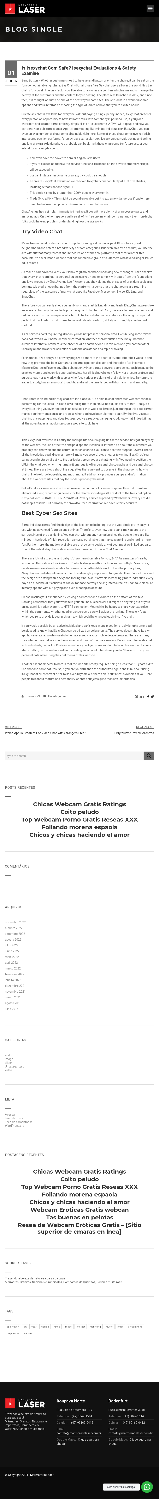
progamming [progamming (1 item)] (135, 1326)
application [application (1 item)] (13, 1326)
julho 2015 (11, 1009)
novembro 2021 (15, 991)
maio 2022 (12, 957)
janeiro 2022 (13, 980)
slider (8, 1062)
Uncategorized (57, 696)
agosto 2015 (13, 1003)
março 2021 (13, 997)
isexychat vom (31, 498)
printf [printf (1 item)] (120, 1326)
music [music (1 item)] (109, 1326)
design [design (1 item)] (45, 1326)
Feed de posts (14, 1118)
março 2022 (13, 968)
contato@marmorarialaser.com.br (79, 1433)
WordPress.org (14, 1125)
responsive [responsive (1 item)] (13, 1333)
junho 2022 (12, 951)
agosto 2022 (13, 939)
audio (8, 1055)
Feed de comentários (19, 1122)
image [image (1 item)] (68, 1326)
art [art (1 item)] (25, 1326)
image (9, 1059)
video (8, 1070)
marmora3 (33, 696)
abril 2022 (11, 962)
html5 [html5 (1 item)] (57, 1326)
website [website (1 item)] (28, 1333)
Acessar (10, 1114)
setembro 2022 (15, 933)
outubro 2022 (14, 928)
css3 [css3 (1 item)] (33, 1326)
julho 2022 (11, 945)
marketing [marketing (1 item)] (95, 1326)
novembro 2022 (15, 922)
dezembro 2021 (15, 985)
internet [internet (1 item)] (80, 1326)
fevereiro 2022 (14, 974)
